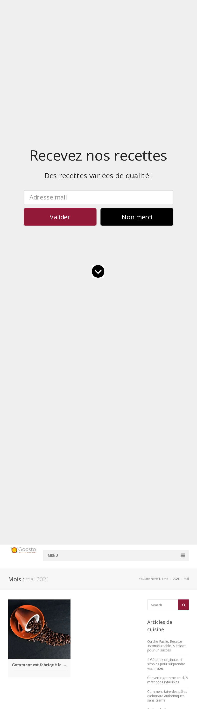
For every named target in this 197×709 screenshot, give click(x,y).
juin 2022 (76, 630)
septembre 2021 (81, 653)
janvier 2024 (78, 589)
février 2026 (78, 478)
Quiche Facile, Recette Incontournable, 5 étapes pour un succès (166, 149)
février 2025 (78, 529)
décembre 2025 (81, 488)
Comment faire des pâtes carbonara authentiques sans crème (167, 199)
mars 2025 (77, 524)
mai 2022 (76, 635)
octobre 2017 (79, 704)
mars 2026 (77, 474)
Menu (53, 59)
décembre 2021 (81, 648)
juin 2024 (76, 566)
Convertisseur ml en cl (116, 498)
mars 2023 (77, 612)
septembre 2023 (81, 598)
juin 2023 (76, 607)
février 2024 (78, 584)
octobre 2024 (79, 547)
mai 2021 (76, 658)
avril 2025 (76, 520)
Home (163, 82)
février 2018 (78, 685)
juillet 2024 (77, 561)
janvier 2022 (78, 644)
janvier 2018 (78, 690)
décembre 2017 (81, 694)
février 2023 (78, 616)
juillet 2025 (77, 506)
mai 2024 (76, 570)
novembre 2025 (81, 492)
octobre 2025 (79, 497)
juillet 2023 (77, 602)
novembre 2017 (81, 699)
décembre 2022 (81, 621)
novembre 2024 (81, 543)
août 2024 (77, 556)
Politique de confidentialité (159, 469)
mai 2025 (76, 515)
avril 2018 (76, 681)
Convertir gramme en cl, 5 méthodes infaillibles (167, 183)
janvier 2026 (78, 483)
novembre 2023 (81, 593)
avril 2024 (76, 575)
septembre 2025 (81, 501)
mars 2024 (77, 579)
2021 (176, 82)
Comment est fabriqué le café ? (39, 168)
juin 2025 (76, 511)
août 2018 (77, 671)
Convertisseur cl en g (118, 489)
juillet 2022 (77, 625)
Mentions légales (151, 465)
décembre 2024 (81, 538)
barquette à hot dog (169, 413)
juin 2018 (76, 676)
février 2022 (78, 639)
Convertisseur (114, 483)
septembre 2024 (81, 552)
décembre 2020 (81, 662)
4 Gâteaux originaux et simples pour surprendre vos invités (166, 167)
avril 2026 (76, 469)
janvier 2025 (78, 534)
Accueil (109, 465)
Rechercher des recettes (114, 476)
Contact (110, 469)
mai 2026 (76, 465)
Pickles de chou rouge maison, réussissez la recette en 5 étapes (164, 217)
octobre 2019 (79, 667)
